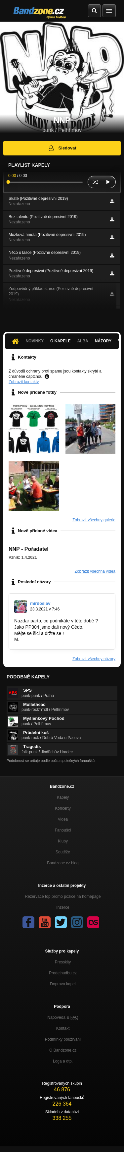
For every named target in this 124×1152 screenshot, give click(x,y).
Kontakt (63, 1028)
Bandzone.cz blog (62, 863)
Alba (82, 341)
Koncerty (62, 808)
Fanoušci (63, 830)
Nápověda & (62, 1017)
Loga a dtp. (63, 1061)
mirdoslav (40, 603)
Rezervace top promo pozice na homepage (63, 896)
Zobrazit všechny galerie (93, 520)
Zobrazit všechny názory (93, 659)
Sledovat (62, 148)
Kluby (63, 841)
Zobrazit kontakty (24, 381)
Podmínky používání (63, 1039)
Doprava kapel (62, 984)
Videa (63, 819)
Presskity (63, 962)
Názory (103, 341)
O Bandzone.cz (62, 1050)
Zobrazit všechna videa (95, 571)
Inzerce (62, 907)
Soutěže (63, 852)
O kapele (60, 341)
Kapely (63, 797)
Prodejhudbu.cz (62, 973)
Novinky (34, 341)
